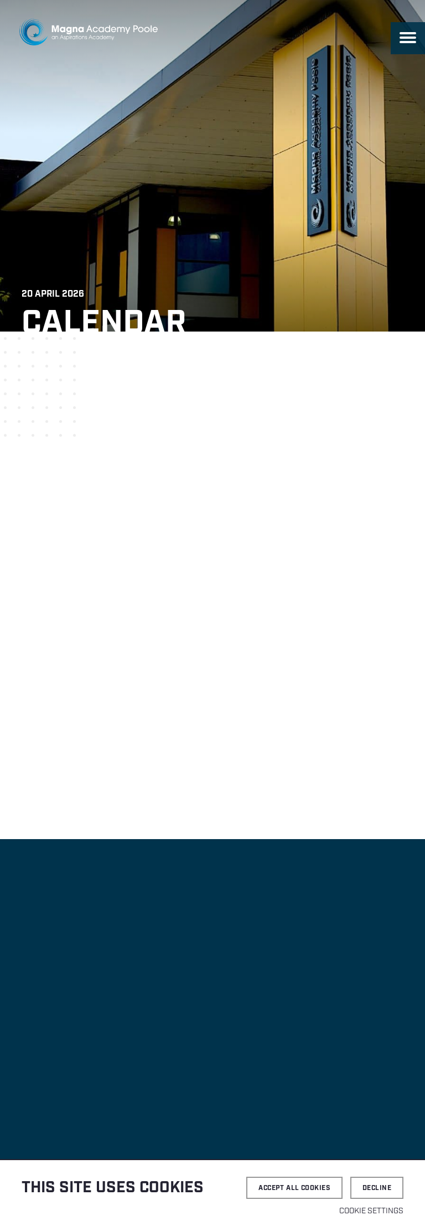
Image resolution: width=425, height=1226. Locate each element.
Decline (376, 1188)
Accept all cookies (294, 1188)
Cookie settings (371, 1211)
